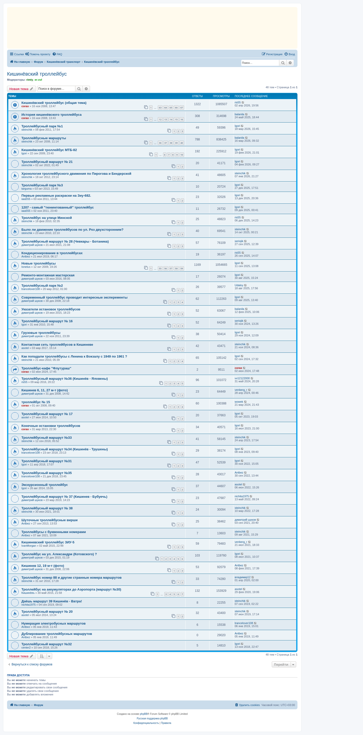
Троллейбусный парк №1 (42, 126)
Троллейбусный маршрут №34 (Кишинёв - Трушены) (64, 449)
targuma (26, 188)
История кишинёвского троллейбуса (51, 114)
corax (25, 106)
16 (181, 119)
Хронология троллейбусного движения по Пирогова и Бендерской (76, 173)
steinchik (26, 129)
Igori (237, 125)
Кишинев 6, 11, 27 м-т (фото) (44, 390)
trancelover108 (30, 288)
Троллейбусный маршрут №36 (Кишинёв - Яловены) (64, 378)
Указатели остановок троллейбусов (50, 309)
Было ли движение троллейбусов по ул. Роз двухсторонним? (72, 229)
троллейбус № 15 (35, 402)
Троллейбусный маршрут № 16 (47, 321)
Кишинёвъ (28, 592)
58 (176, 268)
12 (160, 119)
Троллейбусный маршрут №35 (46, 473)
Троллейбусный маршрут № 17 (47, 414)
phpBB (143, 714)
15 (176, 119)
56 (165, 268)
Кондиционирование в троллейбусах (52, 253)
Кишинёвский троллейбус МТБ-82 (49, 150)
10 (181, 154)
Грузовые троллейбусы (40, 333)
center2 (26, 647)
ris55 (238, 102)
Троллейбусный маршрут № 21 (47, 162)
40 (181, 142)
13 (165, 119)
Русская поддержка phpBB (152, 718)
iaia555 (25, 198)
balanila (239, 114)
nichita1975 (242, 496)
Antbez (25, 256)
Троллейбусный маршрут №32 (46, 644)
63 (160, 107)
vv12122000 (242, 378)
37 (165, 142)
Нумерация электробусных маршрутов (53, 623)
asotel (25, 347)
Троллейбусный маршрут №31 (46, 461)
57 (171, 268)
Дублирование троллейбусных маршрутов (56, 634)
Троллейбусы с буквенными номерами (53, 532)
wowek (239, 401)
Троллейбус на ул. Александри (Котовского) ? (59, 554)
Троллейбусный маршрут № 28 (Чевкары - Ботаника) (65, 241)
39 (176, 142)
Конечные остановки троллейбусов (50, 426)
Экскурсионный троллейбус (44, 485)
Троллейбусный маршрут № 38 (47, 508)
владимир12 (243, 577)
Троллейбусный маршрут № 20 (47, 611)
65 (171, 107)
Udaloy (239, 285)
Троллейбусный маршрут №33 (46, 437)
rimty (29, 79)
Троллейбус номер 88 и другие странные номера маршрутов (71, 577)
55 (160, 268)
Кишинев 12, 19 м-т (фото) (42, 566)
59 (181, 268)
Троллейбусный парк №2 (42, 285)
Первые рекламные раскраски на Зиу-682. (56, 195)
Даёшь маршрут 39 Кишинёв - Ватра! (51, 601)
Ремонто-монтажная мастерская (47, 275)
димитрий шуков (32, 244)
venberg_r (241, 389)
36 (160, 142)
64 (165, 107)
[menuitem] (37, 54)
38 (171, 142)
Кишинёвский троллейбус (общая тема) (53, 103)
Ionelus (25, 266)
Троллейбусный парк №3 (42, 185)
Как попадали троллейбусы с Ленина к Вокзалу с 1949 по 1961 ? (74, 356)
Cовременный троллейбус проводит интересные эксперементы (74, 297)
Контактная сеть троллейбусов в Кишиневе (57, 344)
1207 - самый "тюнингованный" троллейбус (57, 207)
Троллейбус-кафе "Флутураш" (46, 368)
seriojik (239, 241)
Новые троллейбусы (38, 263)
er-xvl (38, 79)
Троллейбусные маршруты (43, 138)
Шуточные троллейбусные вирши (49, 520)
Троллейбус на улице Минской (46, 218)
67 (181, 107)
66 (176, 107)
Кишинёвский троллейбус (37, 74)
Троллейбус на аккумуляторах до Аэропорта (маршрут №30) (71, 589)
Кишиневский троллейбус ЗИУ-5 (47, 542)
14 (171, 119)
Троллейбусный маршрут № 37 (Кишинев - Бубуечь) (64, 496)
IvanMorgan (28, 545)
